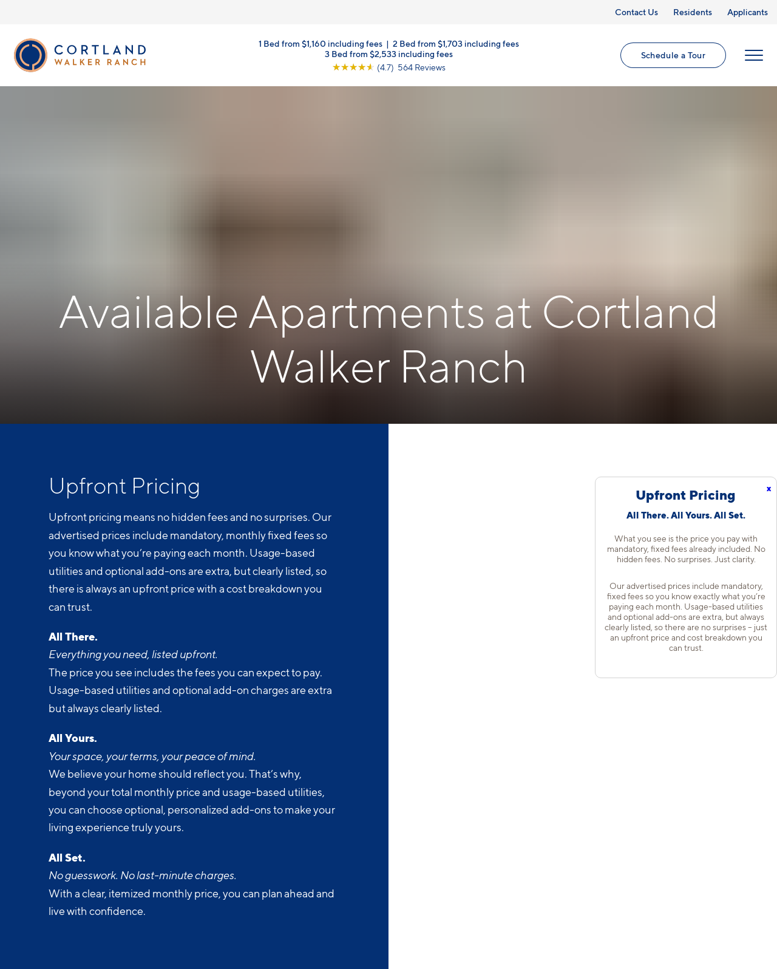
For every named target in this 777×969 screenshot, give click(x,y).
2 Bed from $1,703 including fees (456, 43)
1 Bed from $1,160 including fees (320, 43)
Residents (692, 12)
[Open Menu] (754, 55)
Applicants (747, 12)
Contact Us (636, 12)
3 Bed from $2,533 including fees (389, 53)
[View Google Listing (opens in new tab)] (389, 66)
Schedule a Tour (673, 55)
